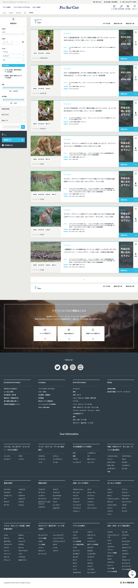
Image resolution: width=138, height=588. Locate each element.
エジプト (6, 548)
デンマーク (90, 496)
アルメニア (76, 502)
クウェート (7, 560)
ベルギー (124, 505)
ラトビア (75, 496)
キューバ (110, 566)
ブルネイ (75, 459)
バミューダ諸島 (112, 553)
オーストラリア (43, 535)
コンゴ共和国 (77, 542)
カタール (6, 557)
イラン (20, 554)
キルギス (124, 463)
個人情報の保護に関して (11, 401)
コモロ (40, 542)
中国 (108, 472)
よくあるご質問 (8, 392)
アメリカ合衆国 (126, 570)
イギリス (110, 511)
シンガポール (91, 453)
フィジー (41, 548)
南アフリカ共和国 (92, 545)
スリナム (21, 505)
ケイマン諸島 (42, 538)
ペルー (20, 493)
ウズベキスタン (126, 456)
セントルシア (126, 563)
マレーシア (90, 463)
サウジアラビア (23, 551)
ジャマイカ (125, 545)
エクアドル (7, 490)
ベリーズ (110, 550)
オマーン (6, 538)
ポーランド (41, 493)
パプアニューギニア (59, 542)
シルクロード (126, 466)
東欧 (74, 392)
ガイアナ (6, 505)
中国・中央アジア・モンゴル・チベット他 (85, 408)
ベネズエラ (21, 490)
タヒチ (55, 545)
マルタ (109, 490)
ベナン (75, 535)
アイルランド (126, 496)
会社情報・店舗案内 (44, 395)
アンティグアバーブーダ (113, 536)
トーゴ (89, 560)
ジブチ (75, 548)
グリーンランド (92, 508)
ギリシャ (21, 548)
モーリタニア (91, 573)
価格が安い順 (130, 23)
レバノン (6, 551)
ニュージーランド (58, 538)
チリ (5, 499)
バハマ (109, 544)
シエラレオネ (91, 554)
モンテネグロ (57, 496)
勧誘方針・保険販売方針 (11, 398)
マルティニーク (126, 548)
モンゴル (124, 469)
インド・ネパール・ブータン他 (82, 405)
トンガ (55, 548)
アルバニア (56, 493)
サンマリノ (125, 493)
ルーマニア (56, 505)
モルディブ (41, 551)
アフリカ (75, 401)
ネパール (55, 456)
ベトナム (21, 459)
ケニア (75, 567)
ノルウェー (90, 502)
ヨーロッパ (76, 389)
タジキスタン (111, 469)
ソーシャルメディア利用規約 (47, 405)
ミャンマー (7, 456)
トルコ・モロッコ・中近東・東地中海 (84, 398)
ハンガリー (41, 496)
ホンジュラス (126, 542)
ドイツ (109, 515)
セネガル (90, 551)
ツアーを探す (7, 7)
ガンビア (75, 557)
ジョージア (76, 493)
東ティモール (91, 459)
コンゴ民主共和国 (78, 545)
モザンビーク (91, 535)
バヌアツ (55, 551)
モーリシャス (42, 554)
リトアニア (90, 505)
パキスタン (41, 456)
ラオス (20, 456)
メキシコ (124, 551)
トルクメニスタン (112, 456)
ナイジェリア (91, 542)
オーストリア (42, 499)
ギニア (75, 563)
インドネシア (77, 463)
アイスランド (77, 508)
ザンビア (90, 567)
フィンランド (77, 505)
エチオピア (76, 554)
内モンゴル (110, 466)
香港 (74, 456)
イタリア (110, 493)
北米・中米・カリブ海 (79, 420)
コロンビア (21, 499)
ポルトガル (125, 499)
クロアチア (41, 507)
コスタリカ (110, 563)
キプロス (21, 545)
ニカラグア (125, 554)
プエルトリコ (126, 560)
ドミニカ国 (110, 569)
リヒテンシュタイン (113, 499)
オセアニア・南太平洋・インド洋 (83, 423)
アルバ (109, 541)
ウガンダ (90, 563)
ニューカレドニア (58, 535)
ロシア (89, 490)
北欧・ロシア (77, 395)
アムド (124, 459)
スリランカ (41, 459)
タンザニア (90, 557)
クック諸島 (41, 545)
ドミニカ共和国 (112, 572)
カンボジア (7, 459)
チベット (110, 459)
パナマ (124, 557)
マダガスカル (77, 573)
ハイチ (124, 538)
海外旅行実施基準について (12, 405)
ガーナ (75, 560)
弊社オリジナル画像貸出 (45, 401)
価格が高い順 (118, 23)
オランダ (110, 502)
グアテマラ (125, 535)
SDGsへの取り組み (44, 408)
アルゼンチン (8, 496)
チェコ (55, 502)
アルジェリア (8, 545)
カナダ (109, 559)
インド (40, 463)
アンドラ (124, 511)
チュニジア (21, 542)
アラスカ (110, 532)
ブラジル (21, 502)
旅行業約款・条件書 (10, 395)
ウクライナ (90, 499)
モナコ (109, 496)
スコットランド (126, 502)
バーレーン (7, 554)
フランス (124, 490)
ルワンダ (90, 548)
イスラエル (21, 557)
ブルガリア (41, 490)
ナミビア (90, 538)
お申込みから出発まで (10, 389)
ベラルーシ (76, 511)
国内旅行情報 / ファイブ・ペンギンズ (118, 392)
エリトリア (76, 551)
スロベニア (56, 499)
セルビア (55, 490)
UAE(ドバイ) (22, 560)
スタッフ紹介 (36, 7)
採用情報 (41, 398)
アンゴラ (75, 532)
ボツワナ (75, 538)
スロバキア (56, 508)
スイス (124, 508)
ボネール (110, 556)
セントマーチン (126, 567)
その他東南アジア (78, 414)
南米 (74, 417)
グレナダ (124, 532)
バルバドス (110, 547)
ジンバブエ (90, 570)
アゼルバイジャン (78, 490)
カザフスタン (111, 463)
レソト (75, 570)
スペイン (110, 508)
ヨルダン (21, 535)
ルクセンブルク (112, 505)
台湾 (74, 453)
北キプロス (7, 542)
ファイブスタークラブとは (22, 7)
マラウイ (90, 532)
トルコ (6, 535)
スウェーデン (91, 493)
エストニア (76, 499)
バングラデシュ (57, 459)
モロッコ (21, 538)
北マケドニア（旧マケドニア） (44, 503)
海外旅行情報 (111, 389)
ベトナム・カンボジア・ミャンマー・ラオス (86, 411)
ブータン (55, 463)
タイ (88, 456)
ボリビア (6, 502)
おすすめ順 (106, 23)
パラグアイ (21, 496)
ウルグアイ (7, 493)
